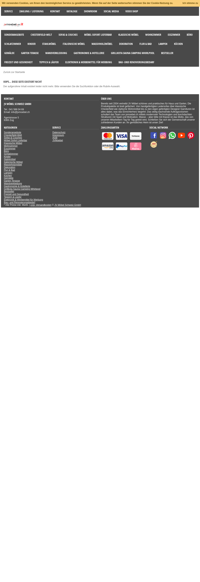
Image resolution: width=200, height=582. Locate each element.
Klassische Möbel (13, 143)
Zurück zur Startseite (14, 72)
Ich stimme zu (190, 3)
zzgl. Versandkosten (40, 205)
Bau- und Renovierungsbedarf (19, 202)
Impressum (58, 135)
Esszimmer (9, 148)
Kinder (7, 156)
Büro (6, 151)
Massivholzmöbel (13, 164)
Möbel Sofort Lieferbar (15, 140)
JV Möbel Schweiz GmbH (67, 205)
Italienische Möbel (13, 162)
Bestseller (9, 191)
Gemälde (8, 178)
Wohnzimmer (11, 146)
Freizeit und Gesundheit (16, 194)
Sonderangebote (12, 132)
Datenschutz (58, 132)
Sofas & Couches (13, 137)
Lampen (8, 172)
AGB (54, 137)
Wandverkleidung (13, 183)
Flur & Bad (9, 170)
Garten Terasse (12, 180)
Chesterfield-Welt (13, 135)
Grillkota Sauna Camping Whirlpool (22, 189)
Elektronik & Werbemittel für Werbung (23, 199)
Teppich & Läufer (12, 197)
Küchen (8, 175)
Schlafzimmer (11, 154)
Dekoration (9, 167)
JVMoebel (57, 140)
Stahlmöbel (10, 159)
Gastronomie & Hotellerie (17, 186)
